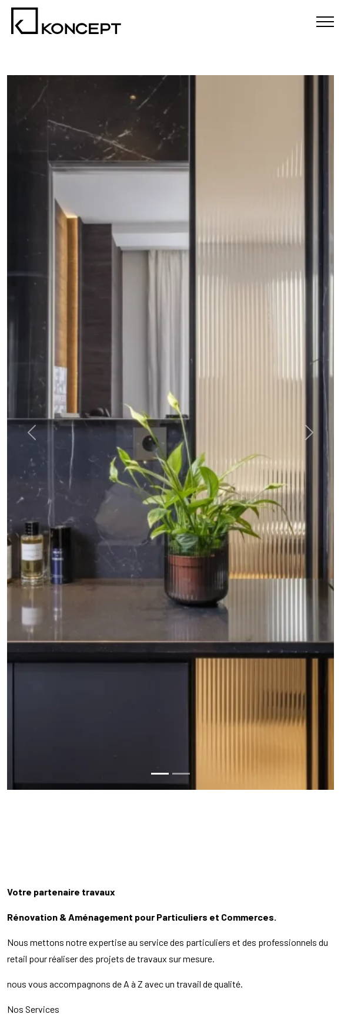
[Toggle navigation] (325, 22)
